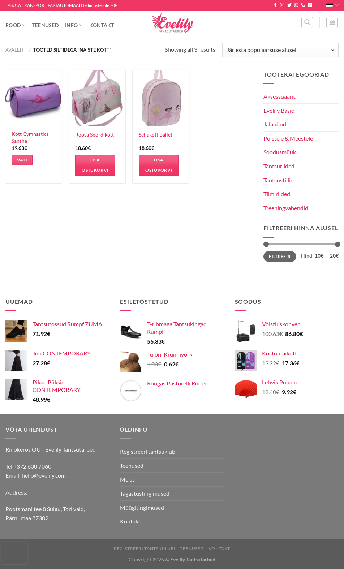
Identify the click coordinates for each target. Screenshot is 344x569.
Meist (127, 479)
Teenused (45, 25)
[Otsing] (307, 22)
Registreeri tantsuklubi (148, 451)
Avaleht (15, 50)
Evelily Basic (278, 110)
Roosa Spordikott (94, 135)
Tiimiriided (276, 193)
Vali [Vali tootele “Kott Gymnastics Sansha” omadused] (22, 160)
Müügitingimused (142, 507)
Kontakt (101, 25)
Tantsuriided (278, 166)
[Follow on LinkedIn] (310, 5)
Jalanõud (274, 124)
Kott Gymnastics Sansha (30, 137)
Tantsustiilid (278, 180)
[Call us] (303, 5)
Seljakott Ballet (155, 135)
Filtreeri (280, 256)
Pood (15, 25)
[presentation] (14, 553)
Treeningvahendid (285, 207)
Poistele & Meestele (288, 138)
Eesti (332, 5)
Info (74, 25)
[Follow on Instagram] (282, 5)
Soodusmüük (279, 151)
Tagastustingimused (144, 493)
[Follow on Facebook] (275, 5)
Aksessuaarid (280, 96)
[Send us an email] (296, 5)
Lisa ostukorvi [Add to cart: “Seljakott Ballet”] (158, 165)
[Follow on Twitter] (289, 5)
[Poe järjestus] (280, 50)
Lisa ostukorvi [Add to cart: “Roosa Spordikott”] (95, 165)
